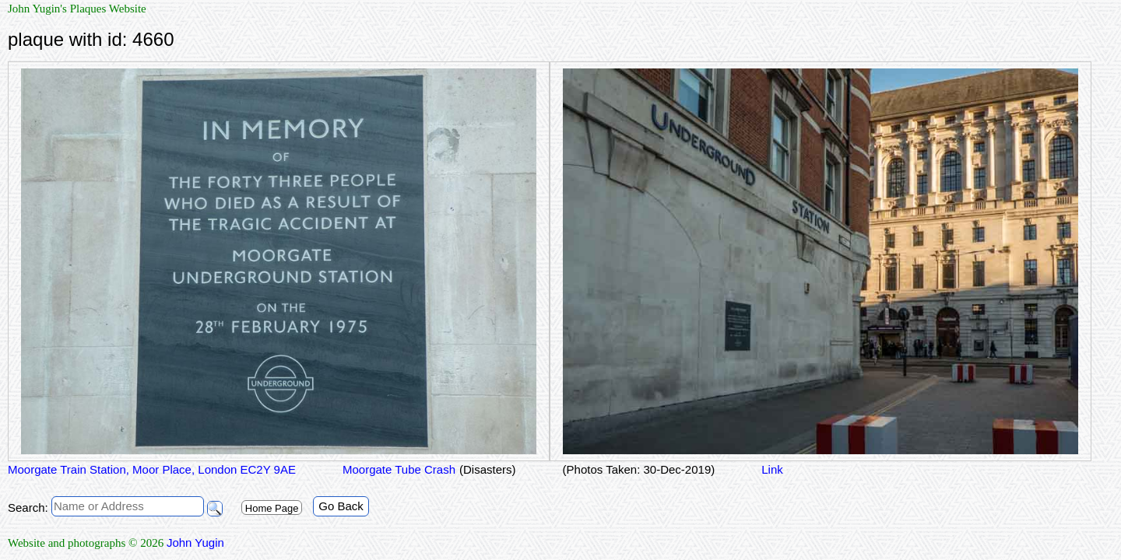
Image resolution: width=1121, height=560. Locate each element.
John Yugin (195, 542)
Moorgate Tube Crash (399, 469)
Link (772, 469)
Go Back (341, 506)
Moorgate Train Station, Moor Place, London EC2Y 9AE (152, 469)
